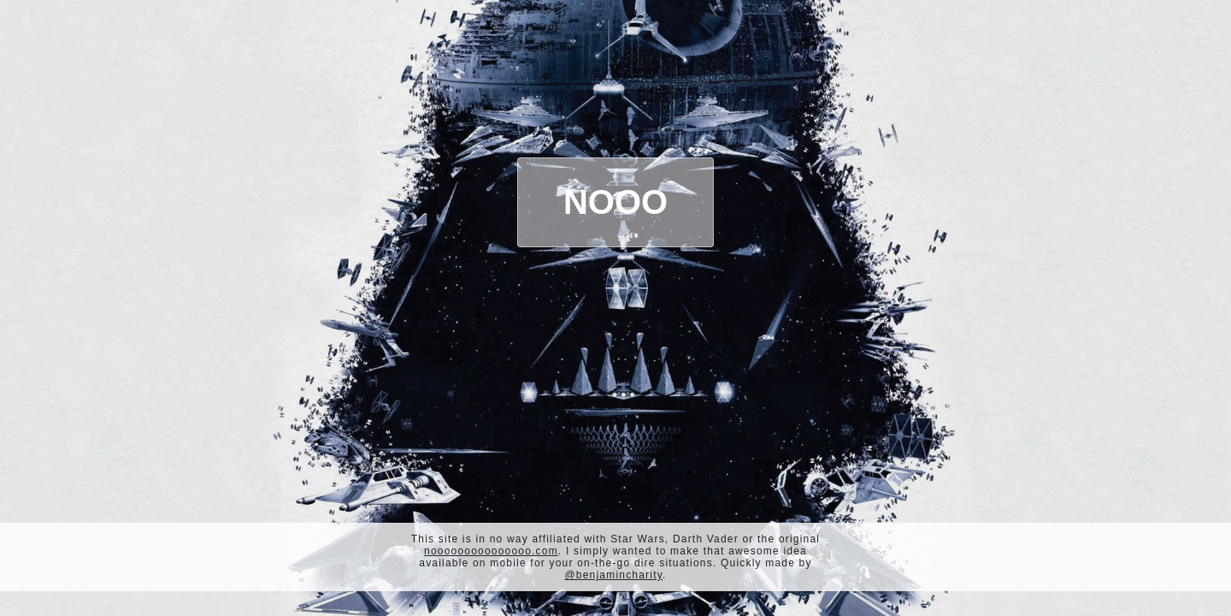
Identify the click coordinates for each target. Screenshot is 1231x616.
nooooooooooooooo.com (491, 551)
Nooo (615, 202)
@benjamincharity (613, 575)
